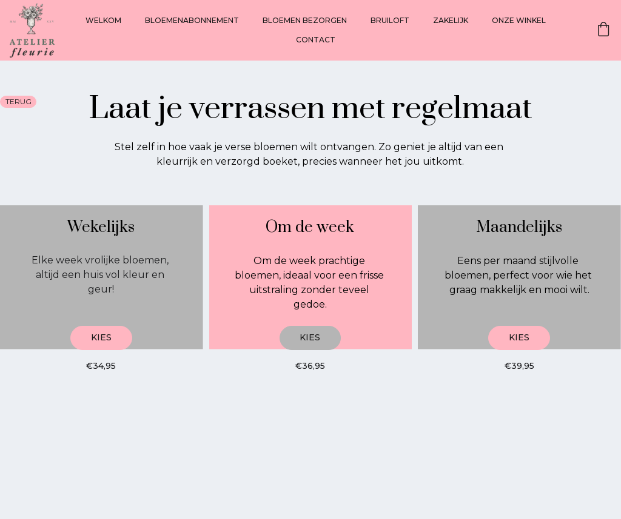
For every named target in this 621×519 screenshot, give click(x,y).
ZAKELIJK (450, 20)
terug (18, 101)
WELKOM (103, 20)
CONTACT (315, 39)
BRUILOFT (390, 20)
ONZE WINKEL (519, 20)
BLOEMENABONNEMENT (192, 20)
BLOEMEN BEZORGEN (305, 20)
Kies (101, 337)
